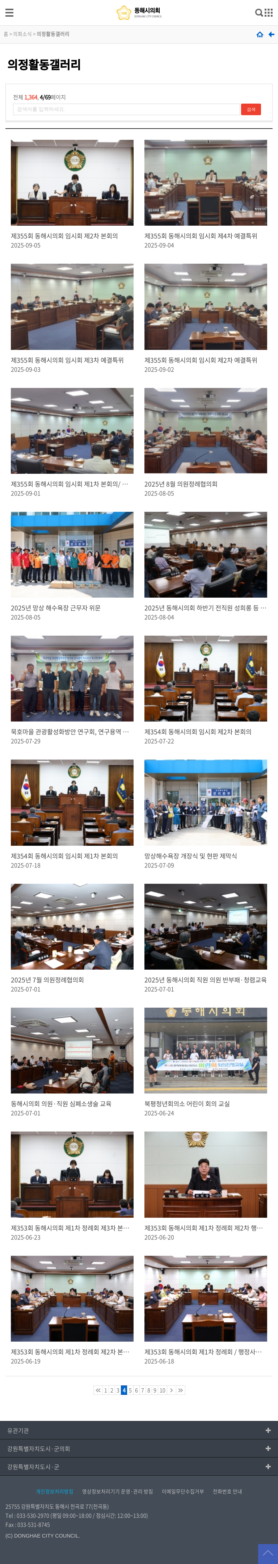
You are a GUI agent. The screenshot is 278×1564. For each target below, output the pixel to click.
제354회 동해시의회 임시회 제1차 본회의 (64, 856)
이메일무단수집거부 (183, 1491)
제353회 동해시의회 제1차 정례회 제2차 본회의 (72, 1351)
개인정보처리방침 (54, 1491)
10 (162, 1390)
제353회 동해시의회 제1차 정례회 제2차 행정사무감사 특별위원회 (205, 1228)
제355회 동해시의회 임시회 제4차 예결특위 (200, 236)
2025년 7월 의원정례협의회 (47, 979)
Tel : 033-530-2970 (27, 1515)
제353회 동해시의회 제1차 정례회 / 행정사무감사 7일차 (205, 1351)
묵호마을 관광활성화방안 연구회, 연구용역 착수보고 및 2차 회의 (72, 731)
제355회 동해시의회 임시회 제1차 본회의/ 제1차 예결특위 (72, 484)
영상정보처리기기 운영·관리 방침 (117, 1491)
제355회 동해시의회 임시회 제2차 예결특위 (200, 360)
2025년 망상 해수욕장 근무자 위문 (56, 607)
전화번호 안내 (227, 1491)
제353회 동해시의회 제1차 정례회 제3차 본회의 (72, 1228)
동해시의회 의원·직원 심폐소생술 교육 (61, 1103)
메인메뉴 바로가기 (139, 0)
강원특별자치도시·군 (33, 1466)
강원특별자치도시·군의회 (38, 1448)
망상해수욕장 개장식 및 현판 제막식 (190, 856)
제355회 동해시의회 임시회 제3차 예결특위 (67, 360)
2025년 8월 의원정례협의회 (181, 484)
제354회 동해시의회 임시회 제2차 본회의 (198, 731)
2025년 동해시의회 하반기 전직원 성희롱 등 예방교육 (205, 607)
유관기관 (18, 1430)
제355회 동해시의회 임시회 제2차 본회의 (64, 236)
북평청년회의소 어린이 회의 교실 (187, 1103)
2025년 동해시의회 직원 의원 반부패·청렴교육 (205, 979)
